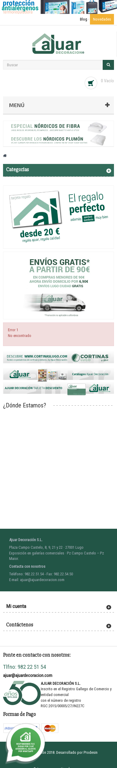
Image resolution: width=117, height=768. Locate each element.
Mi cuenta (16, 606)
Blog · (85, 19)
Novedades (102, 19)
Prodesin (91, 752)
